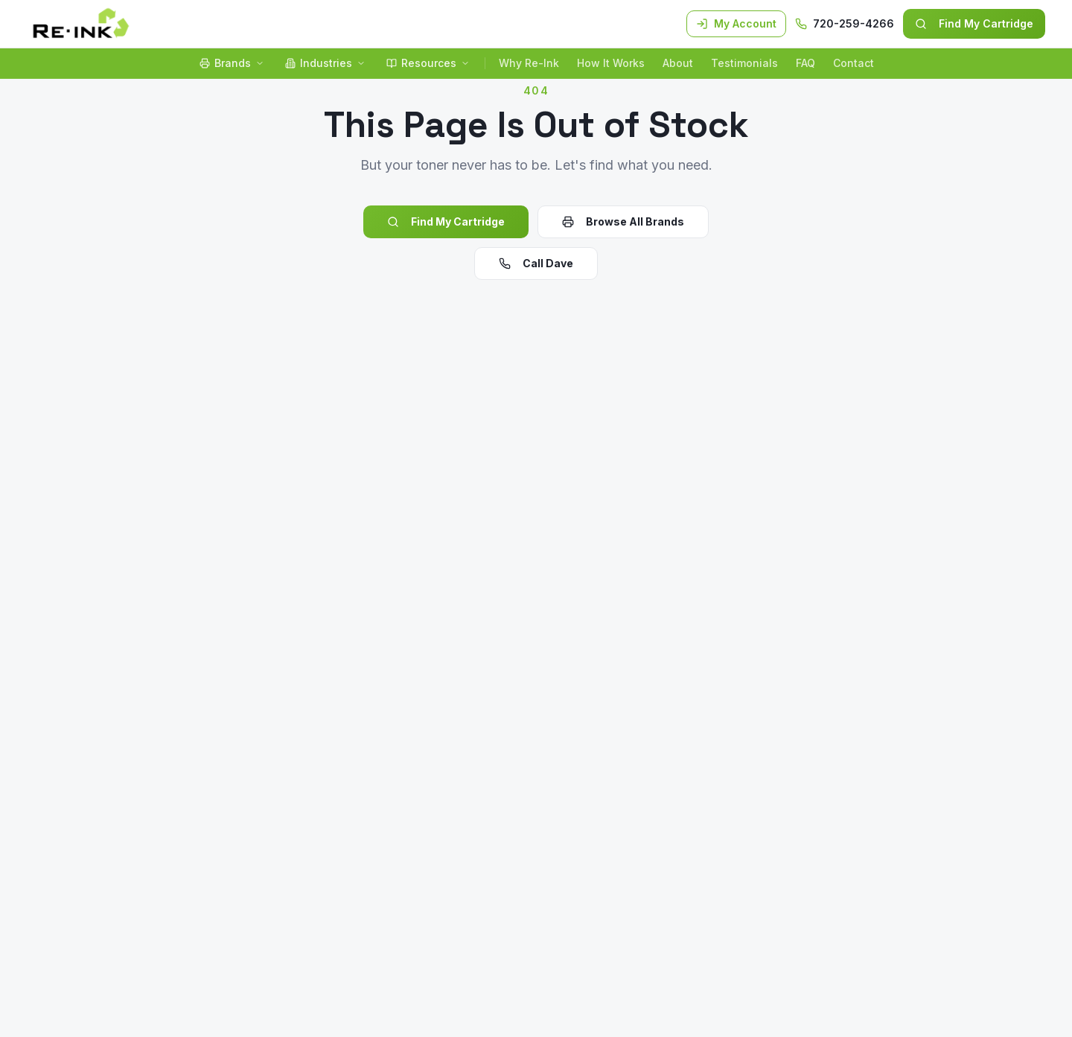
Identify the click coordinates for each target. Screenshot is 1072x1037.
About (678, 63)
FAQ (805, 63)
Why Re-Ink (529, 63)
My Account (736, 23)
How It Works (611, 63)
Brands (232, 63)
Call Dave (536, 263)
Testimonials (744, 63)
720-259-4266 (844, 23)
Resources (428, 63)
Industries (325, 63)
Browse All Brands (623, 221)
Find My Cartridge (974, 23)
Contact (853, 63)
